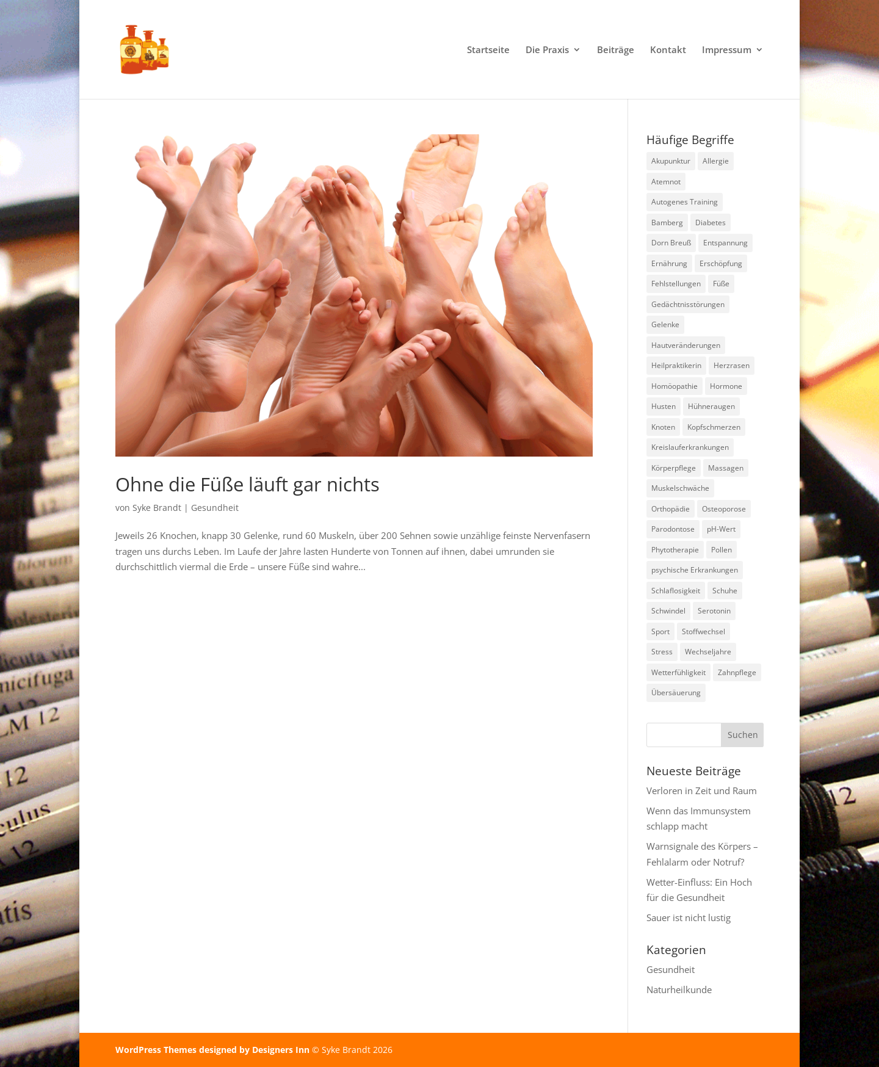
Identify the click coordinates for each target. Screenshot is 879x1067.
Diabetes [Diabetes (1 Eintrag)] (710, 222)
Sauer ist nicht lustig (688, 917)
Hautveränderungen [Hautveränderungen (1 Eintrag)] (685, 345)
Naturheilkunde (679, 989)
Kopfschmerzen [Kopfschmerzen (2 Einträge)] (713, 427)
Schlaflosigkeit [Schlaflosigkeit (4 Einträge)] (675, 590)
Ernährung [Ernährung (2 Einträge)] (669, 263)
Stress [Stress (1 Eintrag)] (662, 651)
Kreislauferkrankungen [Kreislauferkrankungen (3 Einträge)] (690, 447)
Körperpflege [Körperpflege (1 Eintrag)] (673, 468)
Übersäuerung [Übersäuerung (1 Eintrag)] (676, 692)
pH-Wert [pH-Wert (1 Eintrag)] (721, 529)
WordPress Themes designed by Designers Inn (213, 1049)
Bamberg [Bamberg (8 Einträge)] (667, 222)
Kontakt (668, 50)
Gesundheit (215, 507)
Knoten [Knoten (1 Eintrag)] (663, 427)
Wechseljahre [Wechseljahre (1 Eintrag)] (708, 651)
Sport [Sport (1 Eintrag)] (660, 631)
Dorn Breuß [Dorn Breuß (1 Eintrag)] (671, 242)
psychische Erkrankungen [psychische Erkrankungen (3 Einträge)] (694, 570)
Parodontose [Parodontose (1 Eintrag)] (673, 529)
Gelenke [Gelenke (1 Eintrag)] (665, 324)
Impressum (726, 50)
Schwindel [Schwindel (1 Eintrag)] (668, 611)
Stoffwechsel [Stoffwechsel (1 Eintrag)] (703, 631)
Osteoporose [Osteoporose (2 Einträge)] (724, 509)
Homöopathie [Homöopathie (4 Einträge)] (674, 386)
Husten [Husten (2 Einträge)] (663, 406)
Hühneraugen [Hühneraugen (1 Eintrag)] (711, 406)
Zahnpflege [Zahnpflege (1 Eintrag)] (737, 672)
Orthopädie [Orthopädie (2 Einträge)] (670, 509)
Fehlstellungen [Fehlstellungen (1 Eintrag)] (676, 283)
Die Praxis (547, 50)
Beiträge (615, 50)
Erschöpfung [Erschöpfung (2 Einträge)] (721, 263)
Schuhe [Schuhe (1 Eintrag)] (724, 590)
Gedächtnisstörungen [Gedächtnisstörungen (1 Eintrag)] (688, 304)
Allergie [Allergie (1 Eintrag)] (716, 161)
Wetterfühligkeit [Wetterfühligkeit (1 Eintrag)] (678, 672)
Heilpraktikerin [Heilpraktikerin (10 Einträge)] (676, 365)
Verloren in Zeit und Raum (701, 790)
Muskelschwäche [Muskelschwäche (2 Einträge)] (680, 488)
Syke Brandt (156, 507)
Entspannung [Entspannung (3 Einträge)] (725, 242)
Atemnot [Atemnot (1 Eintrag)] (666, 181)
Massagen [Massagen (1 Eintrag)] (725, 468)
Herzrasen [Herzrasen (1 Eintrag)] (732, 365)
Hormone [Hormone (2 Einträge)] (726, 386)
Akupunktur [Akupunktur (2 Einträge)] (670, 161)
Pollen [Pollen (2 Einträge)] (721, 549)
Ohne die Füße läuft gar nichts (247, 484)
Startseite (488, 50)
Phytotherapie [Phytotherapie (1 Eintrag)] (675, 549)
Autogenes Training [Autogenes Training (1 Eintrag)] (684, 202)
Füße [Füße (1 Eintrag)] (721, 283)
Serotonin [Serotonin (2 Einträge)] (714, 611)
